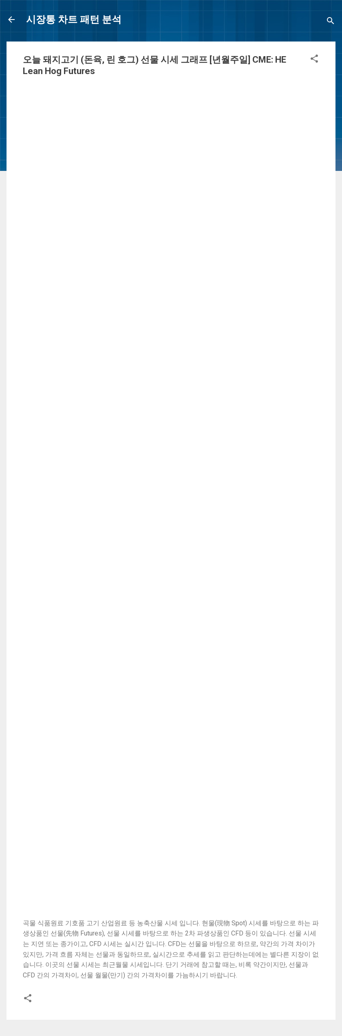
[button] (314, 60)
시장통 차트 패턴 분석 (73, 19)
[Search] (330, 22)
